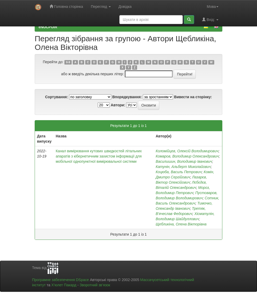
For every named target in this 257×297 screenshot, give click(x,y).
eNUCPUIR (48, 27)
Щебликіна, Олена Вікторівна (181, 224)
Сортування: (56, 97)
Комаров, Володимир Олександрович (187, 156)
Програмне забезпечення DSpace (60, 280)
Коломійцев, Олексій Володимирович (187, 151)
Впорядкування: (127, 97)
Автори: (118, 105)
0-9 (68, 62)
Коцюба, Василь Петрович (178, 172)
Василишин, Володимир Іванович (184, 161)
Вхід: (210, 19)
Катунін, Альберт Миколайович (183, 167)
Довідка (125, 6)
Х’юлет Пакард (63, 285)
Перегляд (101, 6)
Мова (212, 6)
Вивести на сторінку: (193, 97)
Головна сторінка (66, 6)
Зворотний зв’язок (94, 285)
